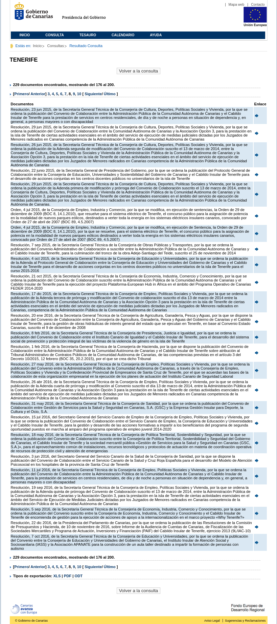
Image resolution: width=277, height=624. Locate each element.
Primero (21, 94)
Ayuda (156, 35)
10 (79, 94)
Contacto (257, 4)
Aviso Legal (212, 620)
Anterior (37, 94)
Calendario (123, 35)
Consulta (54, 35)
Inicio (25, 35)
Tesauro (87, 35)
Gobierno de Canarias (31, 13)
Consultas (55, 46)
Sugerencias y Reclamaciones (245, 620)
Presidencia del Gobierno (90, 13)
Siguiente (93, 94)
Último (110, 94)
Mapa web (237, 4)
